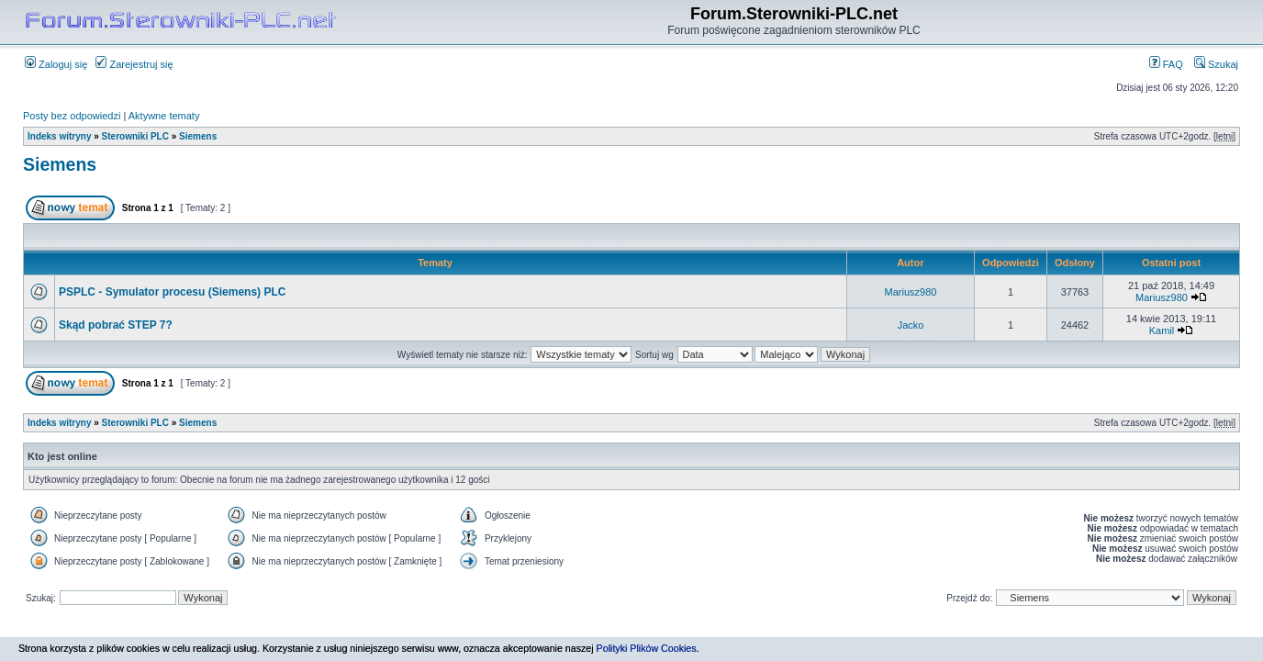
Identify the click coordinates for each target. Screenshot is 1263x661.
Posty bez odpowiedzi (71, 115)
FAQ (1166, 64)
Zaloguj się (56, 64)
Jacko (911, 324)
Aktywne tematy (164, 115)
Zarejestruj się (134, 64)
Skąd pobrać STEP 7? (116, 325)
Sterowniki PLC (135, 136)
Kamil (1162, 330)
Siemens (198, 136)
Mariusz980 (911, 291)
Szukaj (1216, 64)
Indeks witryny (59, 136)
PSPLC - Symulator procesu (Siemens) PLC (172, 292)
